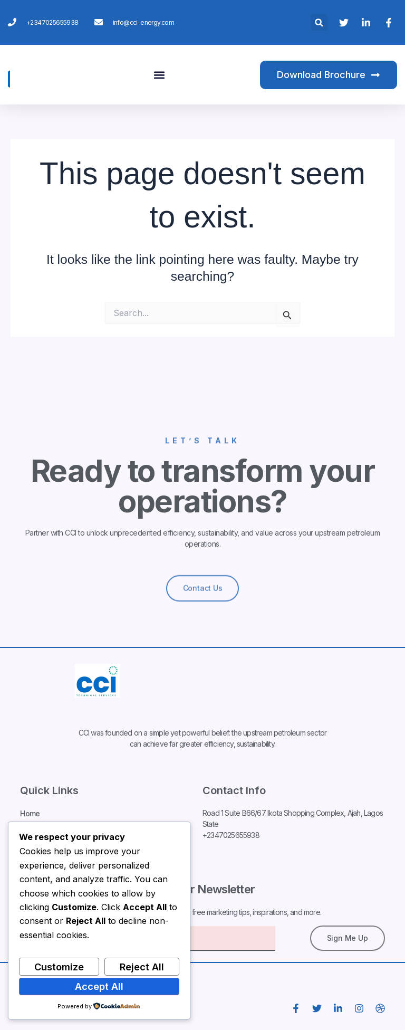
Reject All (142, 966)
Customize (59, 966)
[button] (319, 22)
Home (30, 814)
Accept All (99, 986)
